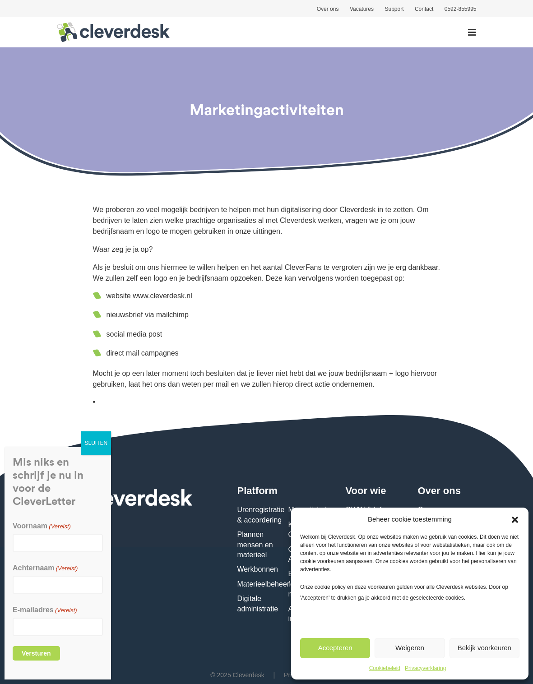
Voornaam (42, 526)
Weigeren (409, 648)
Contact (424, 9)
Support (394, 9)
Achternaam (45, 568)
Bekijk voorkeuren (484, 648)
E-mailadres (45, 610)
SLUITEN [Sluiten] (96, 443)
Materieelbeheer (263, 584)
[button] (514, 518)
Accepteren (335, 648)
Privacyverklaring (425, 668)
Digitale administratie (257, 603)
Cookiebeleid (384, 668)
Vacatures (362, 9)
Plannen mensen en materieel (255, 545)
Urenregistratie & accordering (261, 514)
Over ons (328, 9)
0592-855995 (461, 9)
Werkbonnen (257, 569)
